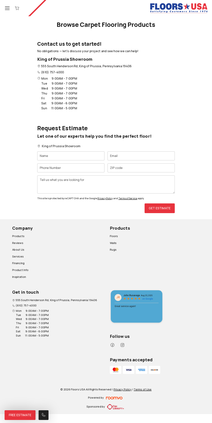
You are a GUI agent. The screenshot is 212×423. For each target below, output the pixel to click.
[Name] (70, 155)
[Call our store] (44, 415)
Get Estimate (160, 208)
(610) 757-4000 (52, 72)
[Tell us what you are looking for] (106, 184)
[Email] (141, 155)
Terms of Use (142, 389)
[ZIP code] (141, 167)
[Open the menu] (7, 8)
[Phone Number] (70, 167)
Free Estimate (20, 415)
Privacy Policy (105, 198)
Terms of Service (127, 198)
